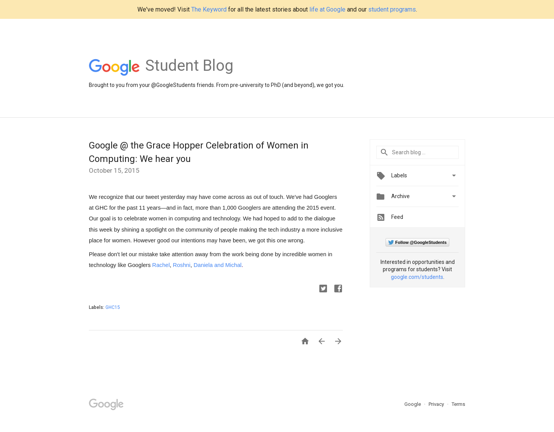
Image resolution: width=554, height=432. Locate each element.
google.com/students (417, 277)
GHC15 (112, 307)
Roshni (181, 265)
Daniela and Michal (218, 265)
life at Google (327, 9)
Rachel (161, 265)
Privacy (437, 404)
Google (413, 404)
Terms (458, 404)
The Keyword (209, 9)
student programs (392, 9)
